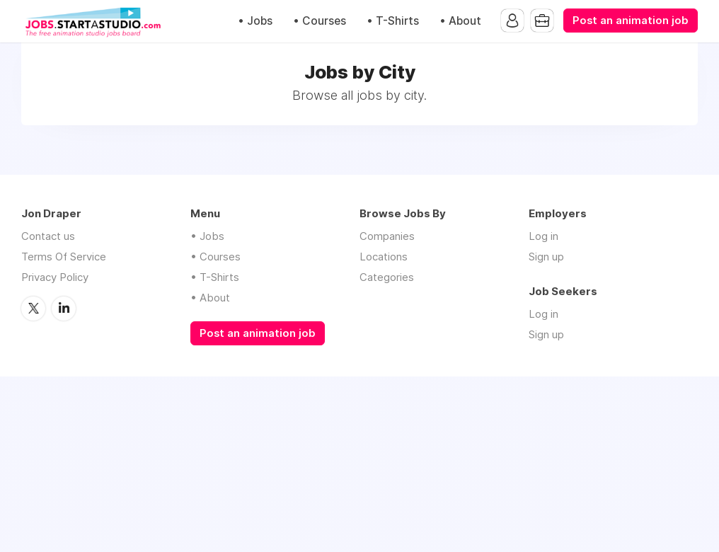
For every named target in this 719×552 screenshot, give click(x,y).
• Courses (319, 21)
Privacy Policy (54, 277)
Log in (543, 236)
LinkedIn (64, 309)
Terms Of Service (63, 256)
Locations (384, 256)
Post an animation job (631, 20)
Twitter (33, 309)
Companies (387, 236)
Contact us (48, 236)
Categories (387, 277)
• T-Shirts (393, 21)
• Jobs (255, 21)
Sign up (546, 256)
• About (460, 21)
